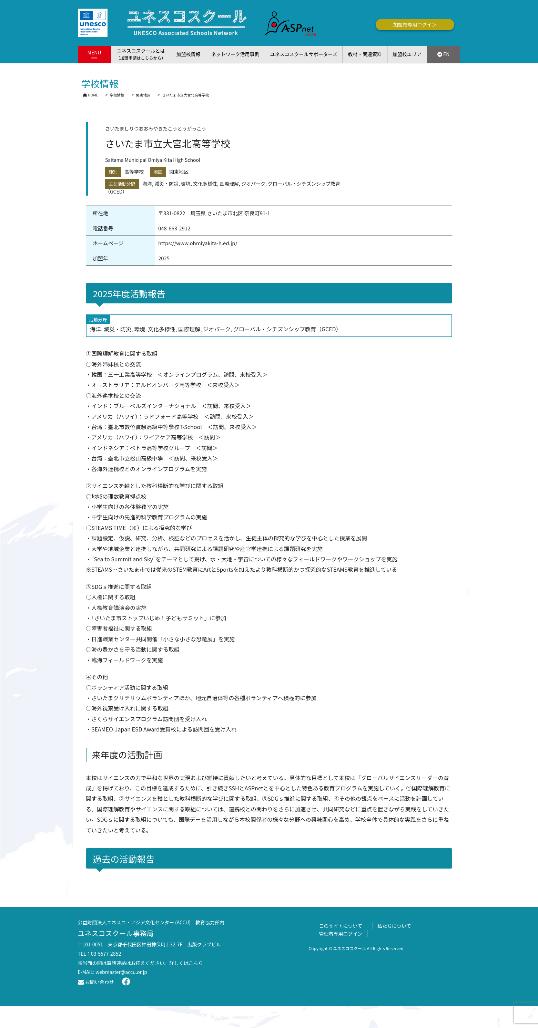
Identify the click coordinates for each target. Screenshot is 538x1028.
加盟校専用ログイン (415, 24)
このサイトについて (341, 925)
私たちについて (394, 925)
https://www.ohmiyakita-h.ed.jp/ (197, 243)
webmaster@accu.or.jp (121, 971)
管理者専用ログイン (341, 933)
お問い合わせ (96, 981)
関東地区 (179, 171)
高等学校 (134, 171)
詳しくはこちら (186, 962)
